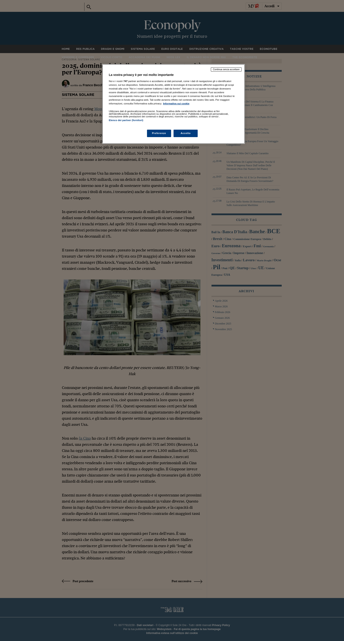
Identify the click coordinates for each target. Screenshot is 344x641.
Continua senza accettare (226, 69)
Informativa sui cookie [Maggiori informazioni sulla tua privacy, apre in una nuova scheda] (176, 103)
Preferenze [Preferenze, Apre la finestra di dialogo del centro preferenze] (159, 133)
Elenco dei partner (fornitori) (126, 120)
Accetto (186, 133)
